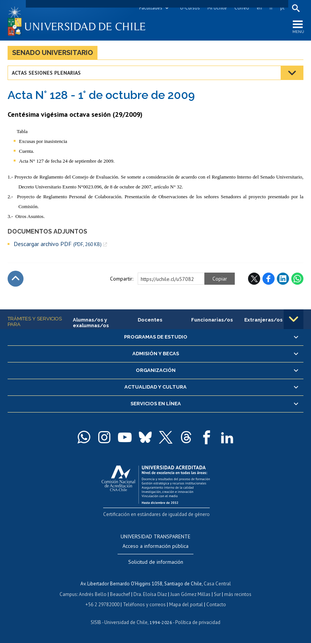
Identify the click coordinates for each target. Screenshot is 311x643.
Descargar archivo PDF (58, 244)
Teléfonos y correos (144, 604)
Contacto (216, 604)
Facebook (268, 279)
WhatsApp (297, 278)
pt (282, 8)
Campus (68, 594)
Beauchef (120, 594)
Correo (241, 8)
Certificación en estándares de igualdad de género (156, 514)
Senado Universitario (52, 52)
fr (271, 8)
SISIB (96, 622)
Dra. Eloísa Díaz (150, 594)
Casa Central (217, 583)
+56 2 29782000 (102, 604)
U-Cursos (190, 8)
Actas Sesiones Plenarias (46, 72)
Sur (217, 594)
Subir (16, 279)
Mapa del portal (186, 604)
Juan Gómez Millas (190, 594)
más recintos (237, 594)
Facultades (150, 8)
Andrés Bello (93, 594)
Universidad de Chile (126, 622)
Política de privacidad (197, 622)
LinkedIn (283, 278)
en (259, 8)
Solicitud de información (155, 561)
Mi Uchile (217, 8)
